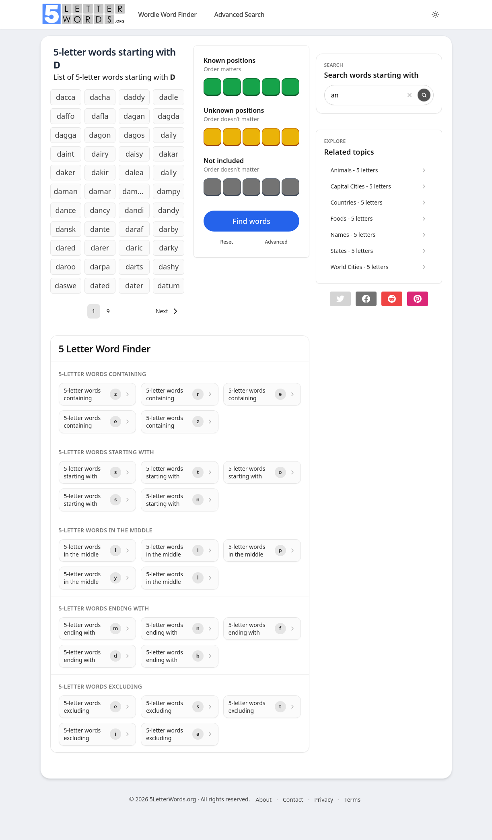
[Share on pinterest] (417, 299)
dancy (100, 210)
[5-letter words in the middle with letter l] (97, 550)
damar (100, 191)
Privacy (323, 799)
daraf (134, 229)
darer (100, 247)
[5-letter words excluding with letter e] (97, 706)
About (263, 799)
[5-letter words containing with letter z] (97, 394)
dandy (168, 210)
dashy (169, 266)
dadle (168, 97)
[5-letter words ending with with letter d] (97, 656)
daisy (134, 154)
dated (100, 285)
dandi (134, 210)
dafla (99, 116)
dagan (134, 116)
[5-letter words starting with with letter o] (262, 472)
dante (100, 229)
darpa (100, 266)
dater (134, 285)
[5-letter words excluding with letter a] (179, 734)
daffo (65, 116)
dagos (134, 135)
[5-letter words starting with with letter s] (97, 472)
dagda (168, 116)
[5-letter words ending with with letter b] (179, 656)
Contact (293, 799)
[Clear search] (409, 95)
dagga (65, 135)
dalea (134, 172)
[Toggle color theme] (435, 14)
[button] (340, 299)
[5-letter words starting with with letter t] (179, 472)
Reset (226, 241)
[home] (84, 14)
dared (65, 247)
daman (66, 191)
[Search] (424, 95)
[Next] (168, 311)
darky (168, 247)
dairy (99, 154)
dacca (66, 97)
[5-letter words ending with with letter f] (262, 628)
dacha (100, 97)
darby (169, 229)
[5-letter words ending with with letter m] (97, 628)
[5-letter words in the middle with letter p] (262, 550)
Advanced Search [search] (239, 14)
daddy (134, 97)
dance (66, 210)
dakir (100, 172)
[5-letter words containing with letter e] (262, 394)
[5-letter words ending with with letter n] (179, 628)
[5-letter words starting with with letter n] (179, 499)
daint (65, 154)
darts (134, 266)
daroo (66, 266)
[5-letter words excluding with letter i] (97, 734)
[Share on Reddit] (391, 299)
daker (65, 172)
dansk (66, 229)
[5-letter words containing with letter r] (179, 394)
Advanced (276, 241)
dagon (100, 135)
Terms (352, 799)
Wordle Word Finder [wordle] (167, 14)
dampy (168, 191)
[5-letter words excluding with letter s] (179, 706)
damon (134, 191)
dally (169, 172)
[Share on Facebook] (366, 299)
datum (168, 285)
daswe (65, 285)
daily (169, 135)
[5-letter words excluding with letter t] (262, 706)
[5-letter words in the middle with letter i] (179, 550)
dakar (168, 154)
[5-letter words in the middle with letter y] (97, 578)
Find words (251, 221)
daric (134, 247)
